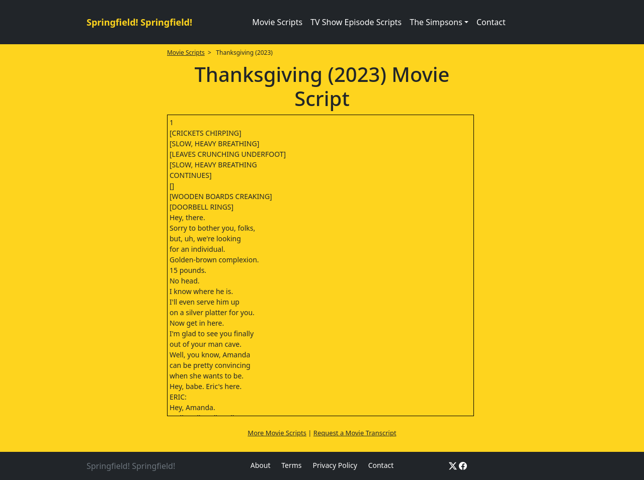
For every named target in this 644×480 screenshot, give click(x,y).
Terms (291, 465)
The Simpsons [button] (436, 22)
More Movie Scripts (277, 432)
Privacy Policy (334, 465)
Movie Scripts (277, 22)
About (261, 465)
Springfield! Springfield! (139, 22)
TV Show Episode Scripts (355, 22)
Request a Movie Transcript (354, 432)
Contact (491, 22)
